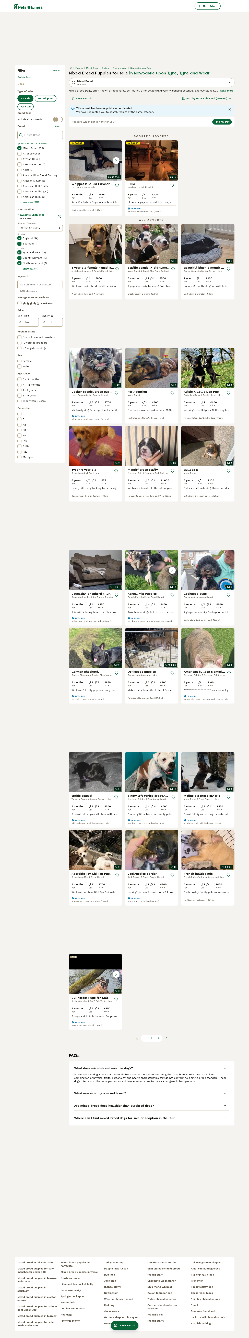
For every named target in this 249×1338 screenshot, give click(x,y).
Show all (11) (30, 268)
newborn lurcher (71, 1278)
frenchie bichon (70, 1320)
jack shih (110, 1280)
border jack (68, 1302)
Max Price (47, 315)
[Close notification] (229, 109)
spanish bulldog (201, 1323)
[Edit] (59, 216)
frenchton (197, 1280)
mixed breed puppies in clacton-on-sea (37, 1299)
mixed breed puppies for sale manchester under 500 (35, 1270)
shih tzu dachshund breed (163, 1268)
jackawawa (111, 1311)
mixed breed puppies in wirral (79, 1272)
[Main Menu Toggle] (6, 6)
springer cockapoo (72, 1296)
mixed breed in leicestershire (35, 1262)
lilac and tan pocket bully (77, 1284)
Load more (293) (30, 202)
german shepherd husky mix (122, 1317)
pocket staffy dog (202, 1286)
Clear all (56, 70)
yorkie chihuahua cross (161, 1299)
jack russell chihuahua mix (208, 1317)
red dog (109, 1305)
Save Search (81, 98)
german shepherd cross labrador (162, 1307)
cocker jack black (202, 1293)
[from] (28, 322)
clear (57, 126)
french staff (155, 1274)
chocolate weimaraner (161, 1280)
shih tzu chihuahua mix (205, 1299)
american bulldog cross (205, 1268)
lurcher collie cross (73, 1308)
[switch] (40, 119)
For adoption (45, 98)
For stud (25, 106)
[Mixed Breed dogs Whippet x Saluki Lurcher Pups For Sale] (95, 160)
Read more (226, 90)
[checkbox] (19, 148)
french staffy (155, 1320)
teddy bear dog (113, 1262)
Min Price (23, 315)
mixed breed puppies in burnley (36, 1316)
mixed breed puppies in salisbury (31, 1289)
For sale (25, 98)
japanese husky (71, 1290)
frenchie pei (155, 1314)
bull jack (109, 1274)
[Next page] (166, 1038)
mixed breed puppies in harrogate (75, 1264)
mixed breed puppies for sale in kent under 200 (37, 1308)
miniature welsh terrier (161, 1262)
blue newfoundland (203, 1311)
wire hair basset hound (118, 1299)
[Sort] (206, 98)
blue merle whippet (159, 1286)
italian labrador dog (159, 1293)
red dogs (66, 1314)
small (194, 1305)
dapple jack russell (116, 1268)
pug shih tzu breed (202, 1274)
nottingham (111, 1293)
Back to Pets (24, 77)
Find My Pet (222, 121)
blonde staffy (112, 1286)
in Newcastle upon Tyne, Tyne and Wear (169, 73)
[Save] (116, 185)
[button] (95, 160)
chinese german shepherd (207, 1262)
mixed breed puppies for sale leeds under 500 (35, 1324)
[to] (52, 322)
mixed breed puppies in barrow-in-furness (37, 1280)
